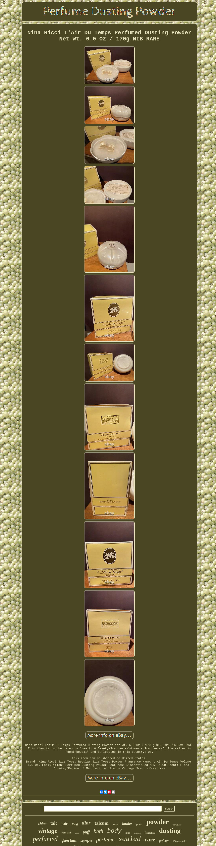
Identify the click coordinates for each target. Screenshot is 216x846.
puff (86, 832)
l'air (65, 824)
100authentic (179, 841)
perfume (105, 839)
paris (139, 824)
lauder (127, 823)
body (114, 831)
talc (54, 823)
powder (157, 822)
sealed (129, 839)
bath (98, 831)
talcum (101, 823)
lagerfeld (86, 841)
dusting (170, 830)
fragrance (149, 832)
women (137, 833)
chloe (42, 823)
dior (86, 823)
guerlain (69, 840)
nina (128, 832)
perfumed (45, 839)
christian (177, 824)
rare (150, 839)
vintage (47, 830)
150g (75, 824)
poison (164, 841)
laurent (66, 832)
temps (115, 824)
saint (77, 833)
